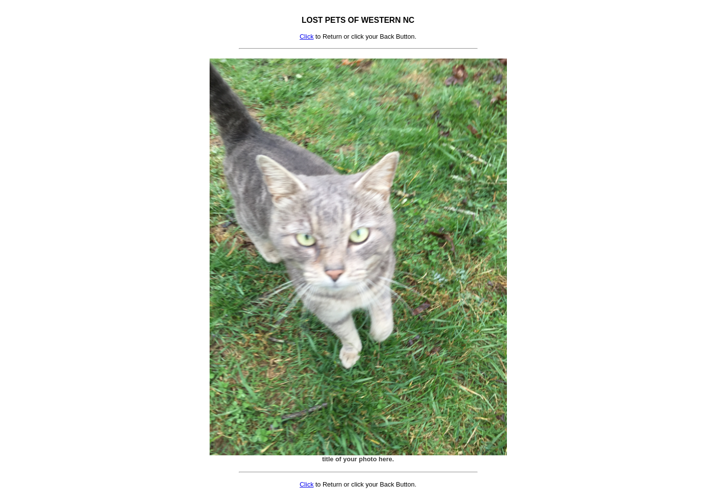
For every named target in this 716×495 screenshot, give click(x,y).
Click (307, 36)
